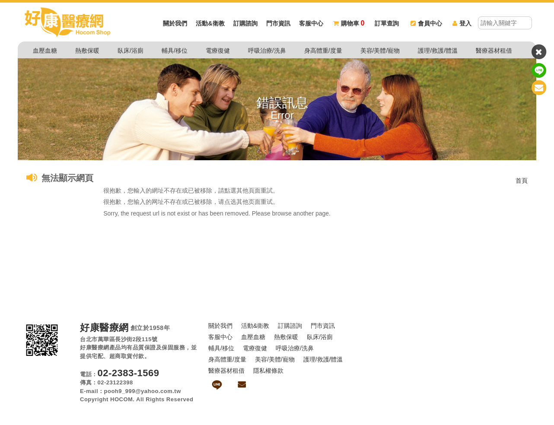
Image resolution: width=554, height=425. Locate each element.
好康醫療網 (104, 328)
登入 (461, 23)
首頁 (522, 180)
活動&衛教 (210, 23)
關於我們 (175, 23)
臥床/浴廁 (130, 50)
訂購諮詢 (245, 23)
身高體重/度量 (323, 50)
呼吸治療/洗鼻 (267, 50)
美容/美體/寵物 (380, 50)
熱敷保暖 (87, 50)
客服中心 (311, 23)
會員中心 (426, 23)
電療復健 (218, 50)
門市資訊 (278, 23)
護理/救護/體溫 (438, 50)
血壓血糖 (45, 50)
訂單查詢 (387, 23)
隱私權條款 (268, 370)
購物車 (348, 23)
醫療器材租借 (494, 50)
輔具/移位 (175, 50)
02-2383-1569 (128, 373)
